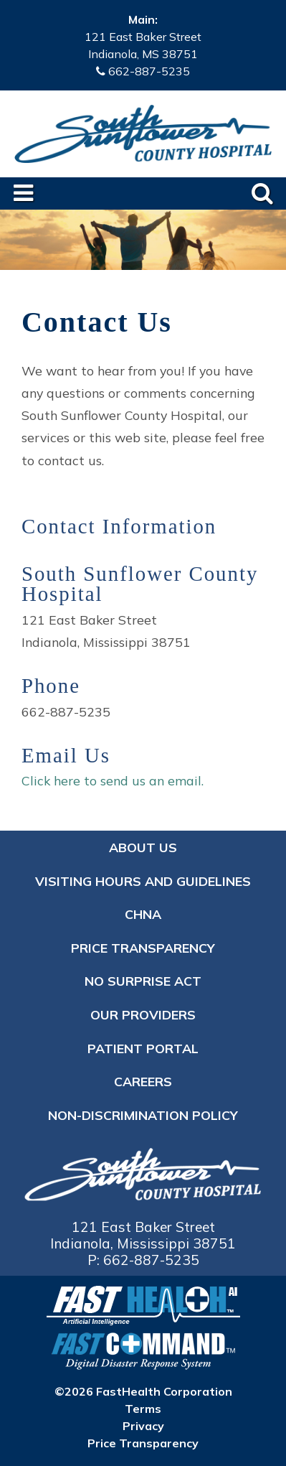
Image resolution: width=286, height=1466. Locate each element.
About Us (143, 847)
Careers (143, 1081)
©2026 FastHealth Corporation (143, 1391)
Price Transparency (143, 948)
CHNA (143, 914)
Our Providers (143, 1014)
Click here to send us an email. (113, 780)
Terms (143, 1408)
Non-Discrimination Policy (143, 1115)
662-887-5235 (149, 71)
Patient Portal (143, 1048)
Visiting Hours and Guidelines (143, 881)
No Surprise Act (143, 981)
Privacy (143, 1426)
